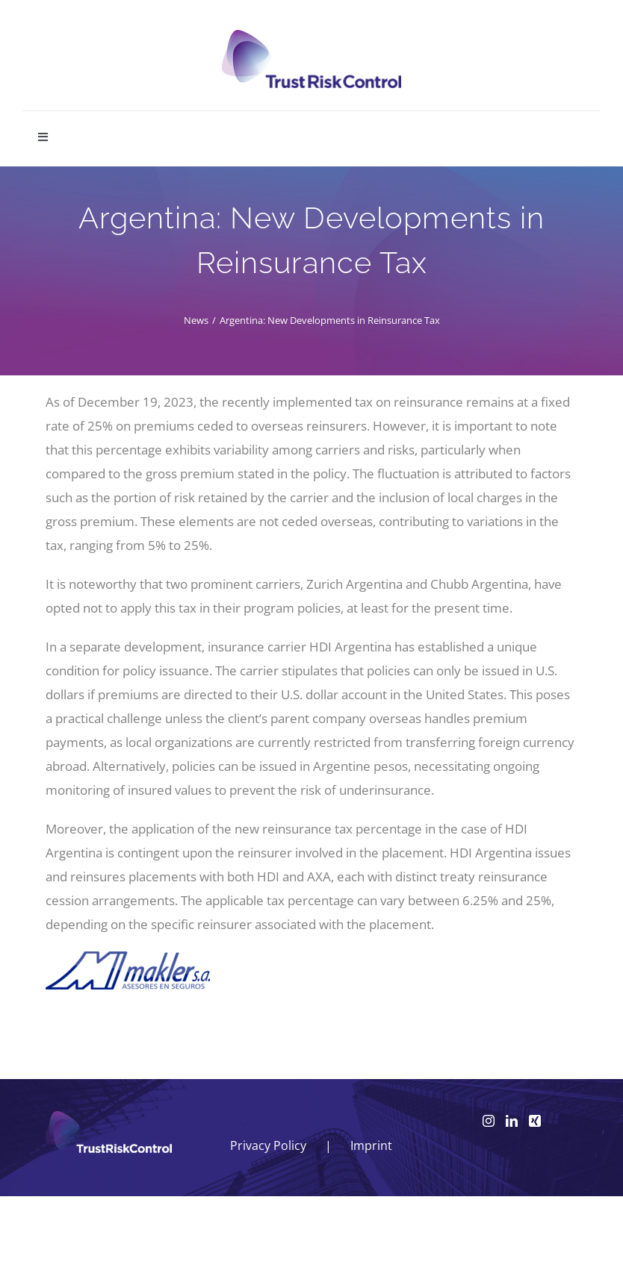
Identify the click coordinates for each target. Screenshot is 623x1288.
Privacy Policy (268, 1145)
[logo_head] (311, 36)
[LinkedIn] (512, 1121)
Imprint (371, 1145)
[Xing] (535, 1121)
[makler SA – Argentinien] (128, 957)
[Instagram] (489, 1121)
